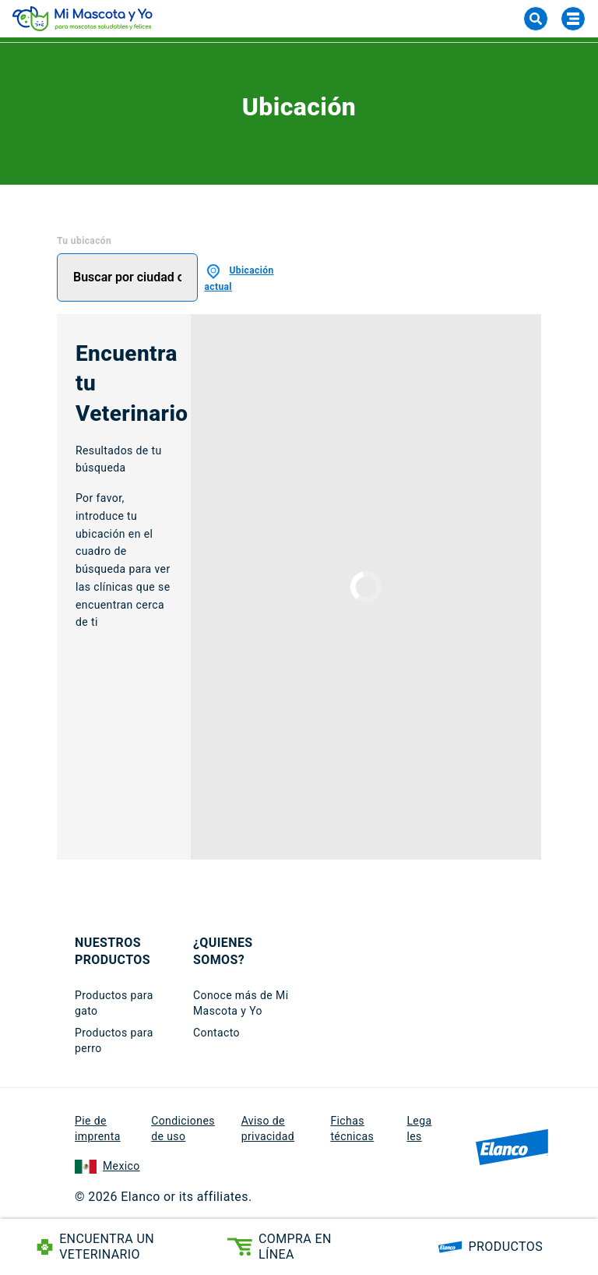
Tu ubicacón (84, 240)
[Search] (535, 18)
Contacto (216, 1032)
